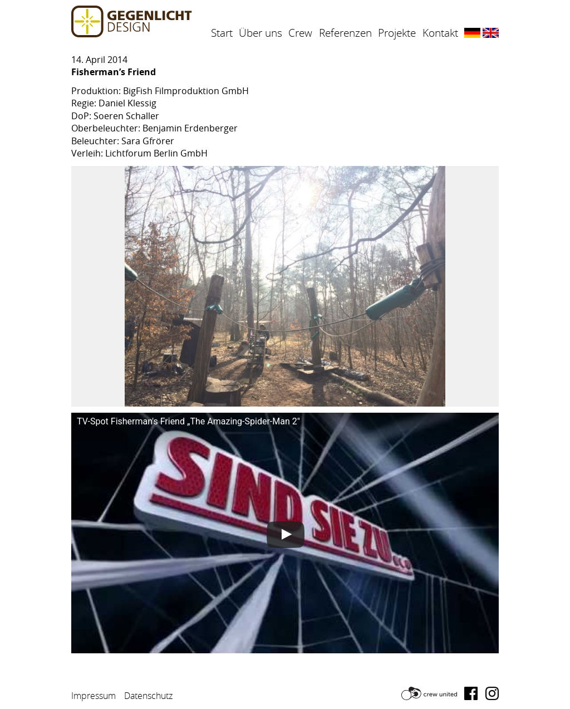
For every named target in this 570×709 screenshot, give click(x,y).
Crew (300, 33)
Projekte (397, 33)
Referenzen (345, 33)
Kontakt (440, 33)
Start (222, 33)
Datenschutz (148, 695)
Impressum (93, 695)
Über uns (260, 33)
